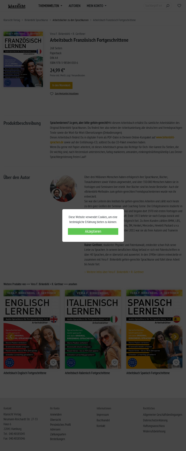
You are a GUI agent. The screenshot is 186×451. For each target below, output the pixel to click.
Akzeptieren (93, 231)
